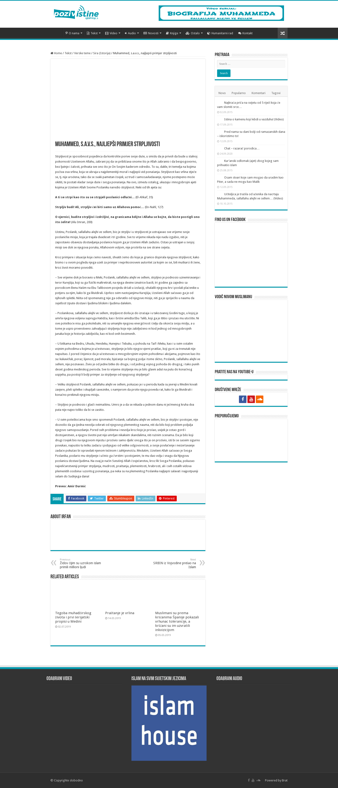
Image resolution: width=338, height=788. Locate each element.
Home (56, 53)
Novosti (150, 33)
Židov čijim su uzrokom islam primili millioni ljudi (84, 563)
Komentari (258, 93)
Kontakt (245, 33)
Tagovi (275, 93)
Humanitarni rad (220, 33)
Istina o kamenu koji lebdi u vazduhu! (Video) (254, 119)
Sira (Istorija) (102, 53)
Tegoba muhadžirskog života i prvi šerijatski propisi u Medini (73, 617)
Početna (56, 33)
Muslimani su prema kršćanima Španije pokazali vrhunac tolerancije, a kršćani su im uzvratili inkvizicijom (177, 621)
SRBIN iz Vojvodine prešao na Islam (172, 563)
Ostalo (193, 33)
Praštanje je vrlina (119, 613)
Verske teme (82, 53)
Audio (130, 33)
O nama (72, 33)
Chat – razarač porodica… (242, 148)
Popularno (239, 93)
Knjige (172, 33)
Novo (222, 93)
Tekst (92, 33)
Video (111, 33)
